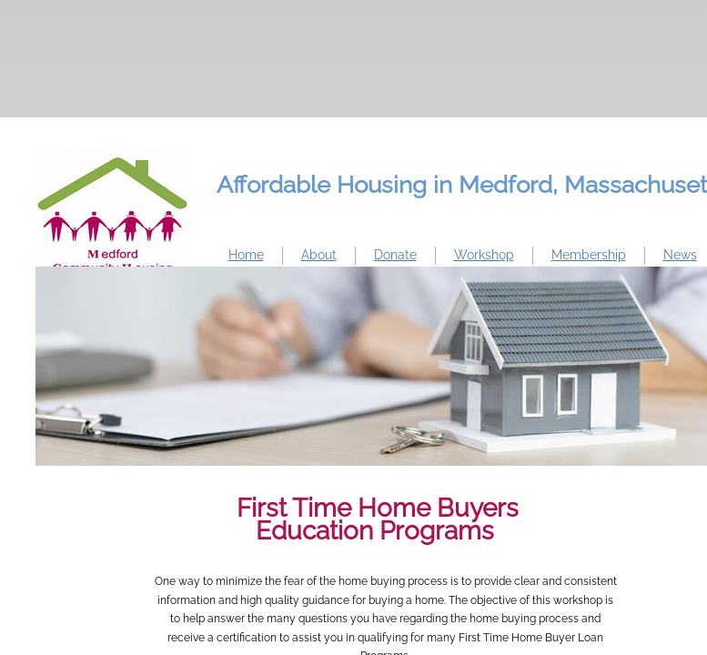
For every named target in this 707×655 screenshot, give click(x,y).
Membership (588, 254)
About (319, 254)
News (680, 254)
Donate (395, 254)
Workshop (484, 254)
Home (246, 254)
